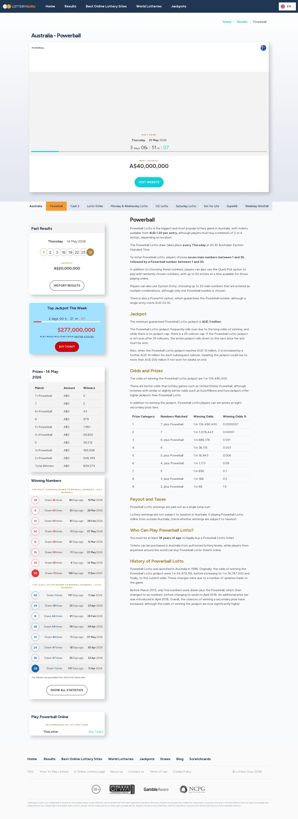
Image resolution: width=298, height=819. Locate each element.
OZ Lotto (162, 206)
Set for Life (211, 206)
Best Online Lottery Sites (106, 6)
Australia (35, 206)
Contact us (136, 771)
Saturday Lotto (186, 206)
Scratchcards (200, 759)
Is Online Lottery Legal (89, 771)
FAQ (30, 771)
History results (67, 285)
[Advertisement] (149, 102)
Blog (179, 759)
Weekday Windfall (257, 206)
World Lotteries (149, 6)
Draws (165, 759)
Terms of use (158, 771)
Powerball (56, 206)
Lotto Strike (95, 206)
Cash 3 (75, 206)
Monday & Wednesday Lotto (129, 206)
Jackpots (178, 6)
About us (116, 771)
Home (227, 22)
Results (242, 22)
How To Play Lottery (54, 771)
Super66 (232, 206)
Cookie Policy (182, 771)
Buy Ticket (96, 731)
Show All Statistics (67, 690)
